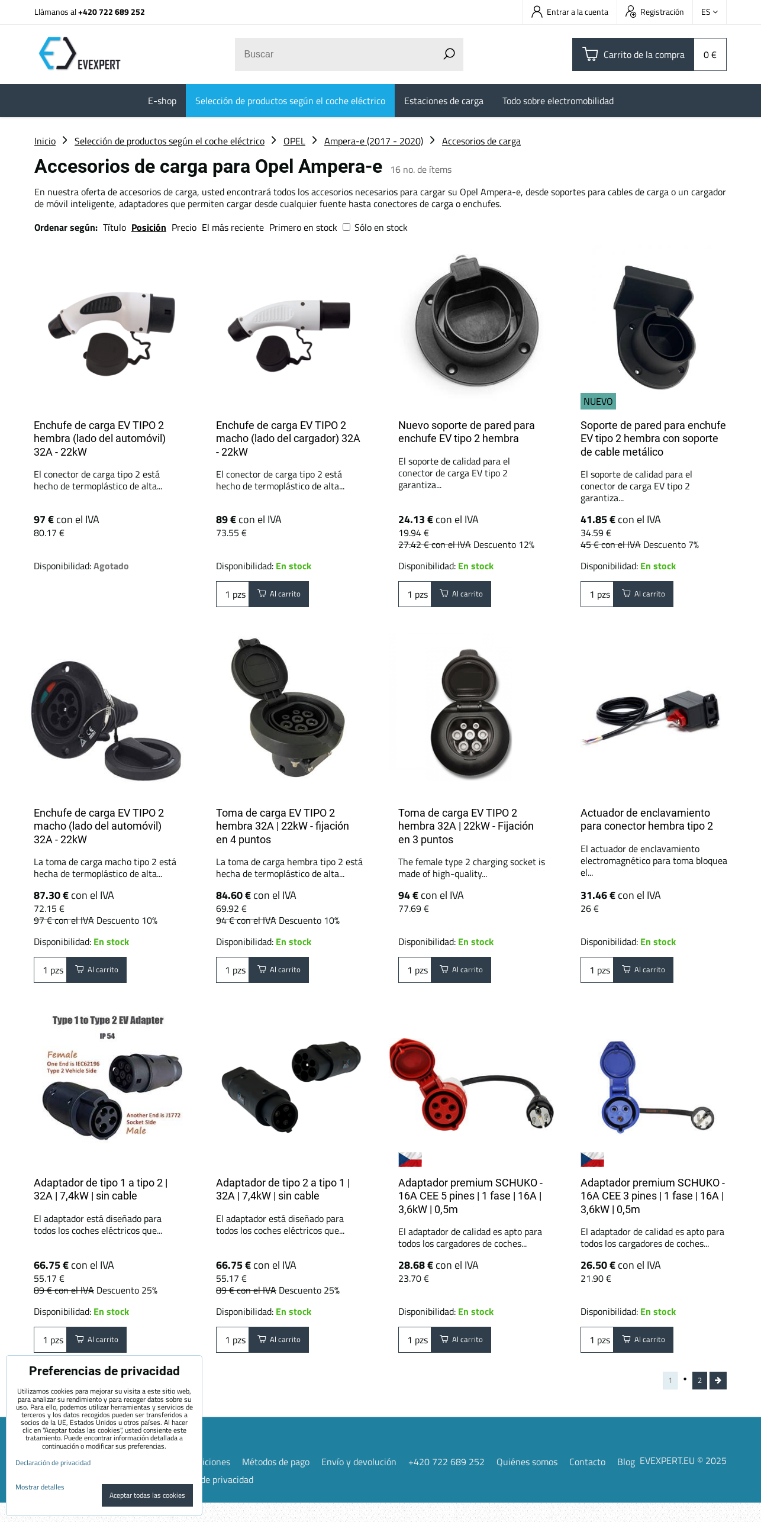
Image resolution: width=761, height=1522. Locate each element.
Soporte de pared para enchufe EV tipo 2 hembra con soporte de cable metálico (653, 438)
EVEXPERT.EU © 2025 (683, 1479)
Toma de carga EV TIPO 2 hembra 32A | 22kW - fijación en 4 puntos (282, 826)
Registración (654, 11)
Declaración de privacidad (202, 1498)
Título (114, 227)
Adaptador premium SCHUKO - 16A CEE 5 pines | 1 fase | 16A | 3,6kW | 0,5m (470, 1201)
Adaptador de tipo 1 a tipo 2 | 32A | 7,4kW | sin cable (100, 1195)
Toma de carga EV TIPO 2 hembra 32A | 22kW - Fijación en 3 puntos (466, 826)
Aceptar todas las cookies (147, 1495)
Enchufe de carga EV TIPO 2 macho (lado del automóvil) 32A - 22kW (99, 826)
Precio (185, 227)
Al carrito (285, 597)
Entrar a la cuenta (569, 11)
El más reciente (233, 227)
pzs (233, 597)
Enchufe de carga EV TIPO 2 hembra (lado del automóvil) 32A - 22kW (100, 438)
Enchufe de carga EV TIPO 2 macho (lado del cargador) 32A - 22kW (288, 438)
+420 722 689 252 (111, 11)
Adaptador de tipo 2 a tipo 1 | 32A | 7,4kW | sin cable (283, 1195)
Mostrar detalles (40, 1487)
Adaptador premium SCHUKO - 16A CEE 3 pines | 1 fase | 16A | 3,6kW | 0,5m (653, 1201)
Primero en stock (303, 227)
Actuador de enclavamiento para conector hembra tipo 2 (647, 820)
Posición (148, 227)
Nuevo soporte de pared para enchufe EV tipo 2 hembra (466, 432)
